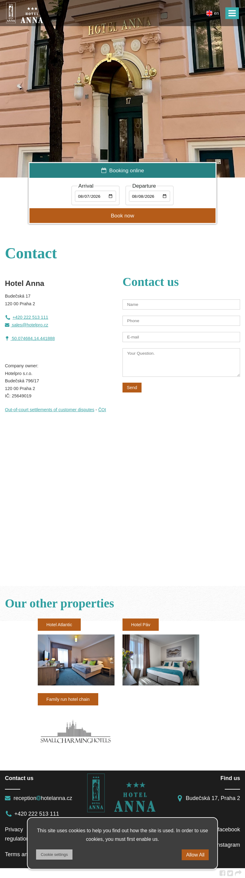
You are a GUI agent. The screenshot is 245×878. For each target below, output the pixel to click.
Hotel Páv (140, 624)
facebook (224, 829)
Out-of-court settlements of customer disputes (49, 409)
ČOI (102, 409)
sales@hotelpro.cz (26, 324)
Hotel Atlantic (59, 624)
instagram (223, 845)
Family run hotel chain (68, 699)
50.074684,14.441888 (33, 338)
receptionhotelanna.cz (38, 798)
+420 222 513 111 (26, 317)
